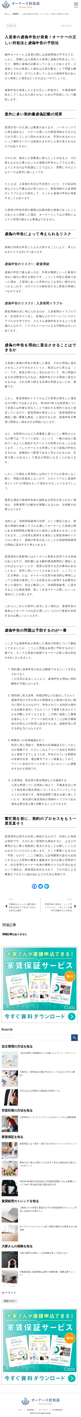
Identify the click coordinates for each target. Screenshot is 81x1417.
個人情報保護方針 (57, 1410)
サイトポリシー (43, 1410)
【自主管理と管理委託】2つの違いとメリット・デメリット (48, 1053)
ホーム (6, 14)
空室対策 (15, 14)
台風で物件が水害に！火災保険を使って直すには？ (44, 1253)
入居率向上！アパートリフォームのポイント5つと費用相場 (48, 1117)
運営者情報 (30, 1410)
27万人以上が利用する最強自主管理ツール (40, 1091)
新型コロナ (10, 1301)
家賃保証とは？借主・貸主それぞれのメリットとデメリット (48, 1143)
